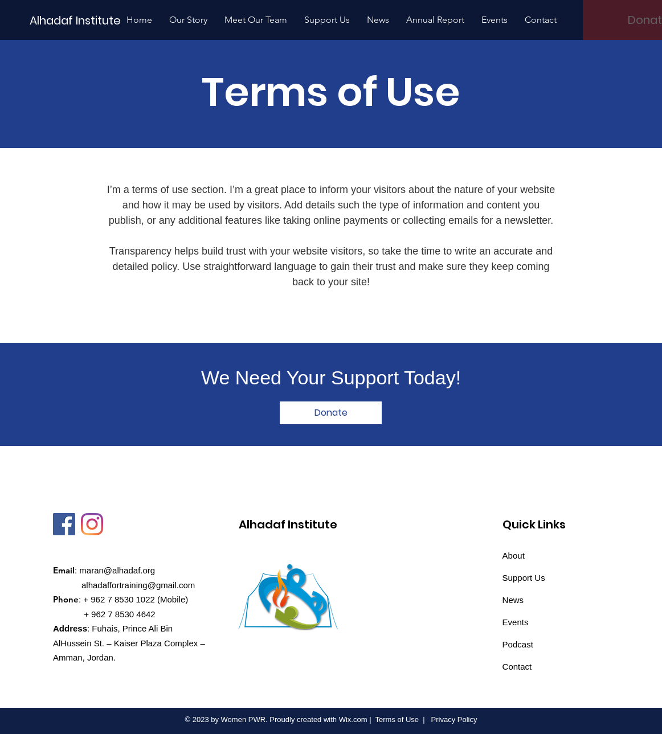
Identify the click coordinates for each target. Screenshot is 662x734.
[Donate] (331, 412)
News (513, 600)
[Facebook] (64, 524)
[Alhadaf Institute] (76, 20)
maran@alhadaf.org (117, 570)
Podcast (517, 644)
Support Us (523, 578)
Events (515, 622)
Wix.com (353, 719)
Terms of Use (397, 719)
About (513, 555)
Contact (517, 666)
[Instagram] (92, 524)
